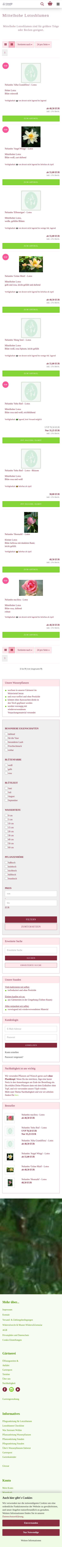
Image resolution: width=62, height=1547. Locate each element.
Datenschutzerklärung (12, 1516)
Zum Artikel (31, 118)
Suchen (31, 958)
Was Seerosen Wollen (12, 1430)
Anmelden (31, 1045)
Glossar (5, 1466)
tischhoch (11, 870)
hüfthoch (10, 874)
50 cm (9, 843)
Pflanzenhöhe (14, 857)
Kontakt (6, 1315)
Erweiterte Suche (31, 965)
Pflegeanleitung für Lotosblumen (17, 1421)
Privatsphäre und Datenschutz (15, 1335)
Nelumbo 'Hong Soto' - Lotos (18, 340)
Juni (8, 788)
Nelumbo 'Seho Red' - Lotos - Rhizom (22, 470)
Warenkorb (7, 1492)
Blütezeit (11, 783)
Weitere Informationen (31, 1540)
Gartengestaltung (10, 1399)
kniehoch (10, 866)
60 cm (9, 847)
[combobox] (25, 44)
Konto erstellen (12, 1052)
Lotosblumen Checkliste (13, 1426)
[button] (5, 44)
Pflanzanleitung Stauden (13, 1439)
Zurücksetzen (31, 926)
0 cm (9, 815)
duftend (10, 734)
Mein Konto (7, 1488)
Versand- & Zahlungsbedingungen (17, 1320)
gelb (8, 769)
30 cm (9, 835)
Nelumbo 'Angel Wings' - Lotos (19, 149)
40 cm (9, 839)
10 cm (9, 823)
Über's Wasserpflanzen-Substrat (16, 1448)
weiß (8, 765)
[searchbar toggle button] (42, 4)
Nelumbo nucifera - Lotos (16, 600)
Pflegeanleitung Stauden (13, 1443)
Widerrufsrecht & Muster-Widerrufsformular (22, 1325)
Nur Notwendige (31, 1532)
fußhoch (10, 862)
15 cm (9, 827)
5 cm (9, 819)
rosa (8, 773)
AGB (4, 1330)
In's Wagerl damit (30, 440)
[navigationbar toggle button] (58, 4)
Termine (6, 1374)
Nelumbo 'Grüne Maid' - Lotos (18, 276)
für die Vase (12, 738)
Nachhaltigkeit (8, 1383)
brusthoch (11, 878)
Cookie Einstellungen (12, 1340)
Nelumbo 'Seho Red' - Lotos (17, 403)
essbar (9, 750)
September (11, 800)
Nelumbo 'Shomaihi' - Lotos (17, 534)
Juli (8, 792)
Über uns (6, 1379)
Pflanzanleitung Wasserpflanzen (16, 1434)
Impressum (7, 1309)
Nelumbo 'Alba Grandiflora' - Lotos (21, 85)
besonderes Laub (14, 742)
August (9, 796)
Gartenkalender (9, 1457)
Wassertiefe (13, 810)
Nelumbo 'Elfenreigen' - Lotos (18, 212)
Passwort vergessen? (14, 1057)
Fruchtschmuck (13, 746)
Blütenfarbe (13, 759)
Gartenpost (7, 1370)
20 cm (9, 831)
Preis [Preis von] (8, 888)
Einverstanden (31, 1523)
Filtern (31, 919)
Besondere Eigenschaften (21, 728)
